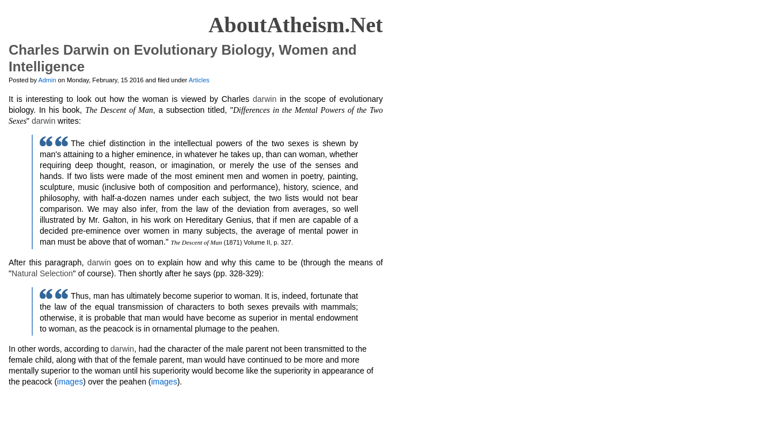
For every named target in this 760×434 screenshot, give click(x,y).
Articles (199, 80)
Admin (47, 80)
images (70, 381)
